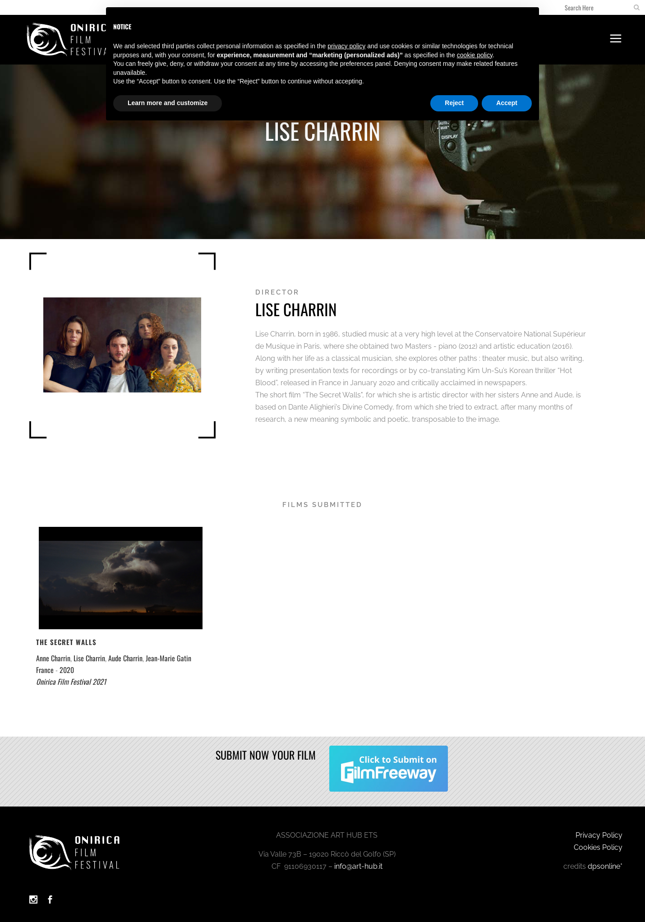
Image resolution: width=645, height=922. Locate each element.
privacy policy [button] (346, 46)
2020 (67, 669)
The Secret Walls (66, 642)
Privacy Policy (599, 835)
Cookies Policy (598, 847)
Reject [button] (454, 102)
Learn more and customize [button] (167, 102)
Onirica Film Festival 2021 (71, 681)
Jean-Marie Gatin (168, 658)
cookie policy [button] (475, 55)
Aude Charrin (125, 658)
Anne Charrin (53, 658)
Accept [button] (506, 102)
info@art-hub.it (358, 866)
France (45, 669)
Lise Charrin (89, 658)
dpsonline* (605, 866)
